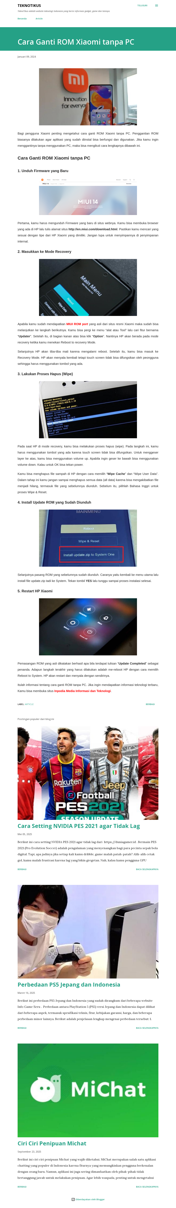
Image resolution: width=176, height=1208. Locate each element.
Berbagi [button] (150, 704)
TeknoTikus (29, 5)
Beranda (22, 18)
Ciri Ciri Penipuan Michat (52, 1143)
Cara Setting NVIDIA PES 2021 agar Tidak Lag (79, 826)
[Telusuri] (142, 5)
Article (39, 18)
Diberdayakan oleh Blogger (88, 1199)
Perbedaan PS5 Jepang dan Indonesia (69, 984)
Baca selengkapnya (147, 869)
